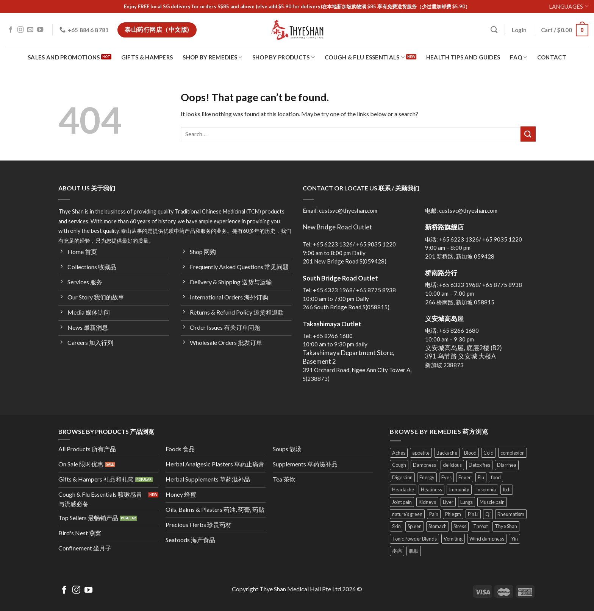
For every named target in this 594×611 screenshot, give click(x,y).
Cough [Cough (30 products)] (399, 465)
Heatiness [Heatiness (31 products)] (431, 489)
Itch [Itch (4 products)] (507, 489)
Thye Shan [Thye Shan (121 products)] (506, 526)
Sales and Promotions (64, 57)
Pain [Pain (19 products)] (433, 514)
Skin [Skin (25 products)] (396, 526)
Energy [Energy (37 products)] (427, 477)
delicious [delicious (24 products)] (452, 465)
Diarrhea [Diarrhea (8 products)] (506, 465)
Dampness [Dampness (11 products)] (424, 465)
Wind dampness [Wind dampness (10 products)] (486, 539)
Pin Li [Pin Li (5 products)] (473, 514)
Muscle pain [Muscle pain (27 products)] (492, 502)
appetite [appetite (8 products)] (421, 453)
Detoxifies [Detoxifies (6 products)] (479, 465)
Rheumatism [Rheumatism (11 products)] (510, 514)
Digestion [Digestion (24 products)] (402, 477)
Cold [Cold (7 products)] (488, 453)
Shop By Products (283, 57)
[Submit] (528, 133)
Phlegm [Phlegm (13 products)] (453, 514)
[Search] (494, 30)
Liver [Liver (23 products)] (448, 502)
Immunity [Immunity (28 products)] (459, 489)
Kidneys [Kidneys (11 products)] (427, 502)
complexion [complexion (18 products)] (512, 453)
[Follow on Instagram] (20, 29)
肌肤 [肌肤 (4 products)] (414, 551)
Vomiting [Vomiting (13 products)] (453, 539)
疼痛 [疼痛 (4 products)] (397, 551)
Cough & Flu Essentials (365, 57)
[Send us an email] (30, 29)
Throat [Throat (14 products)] (480, 526)
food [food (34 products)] (496, 477)
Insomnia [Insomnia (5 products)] (486, 489)
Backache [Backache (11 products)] (446, 453)
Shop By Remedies (212, 57)
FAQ (518, 57)
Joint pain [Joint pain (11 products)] (402, 502)
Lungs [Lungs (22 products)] (466, 502)
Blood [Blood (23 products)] (470, 453)
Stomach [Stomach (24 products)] (437, 526)
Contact (551, 57)
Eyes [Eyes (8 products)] (446, 477)
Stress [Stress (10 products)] (459, 526)
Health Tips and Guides (463, 57)
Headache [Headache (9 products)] (403, 489)
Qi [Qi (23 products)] (488, 514)
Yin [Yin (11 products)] (514, 539)
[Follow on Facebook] (11, 29)
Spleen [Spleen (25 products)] (415, 526)
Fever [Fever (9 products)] (464, 477)
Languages (568, 6)
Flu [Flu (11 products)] (481, 477)
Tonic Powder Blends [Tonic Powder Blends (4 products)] (414, 539)
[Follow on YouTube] (40, 29)
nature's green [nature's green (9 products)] (407, 514)
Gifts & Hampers (147, 57)
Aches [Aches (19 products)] (398, 453)
